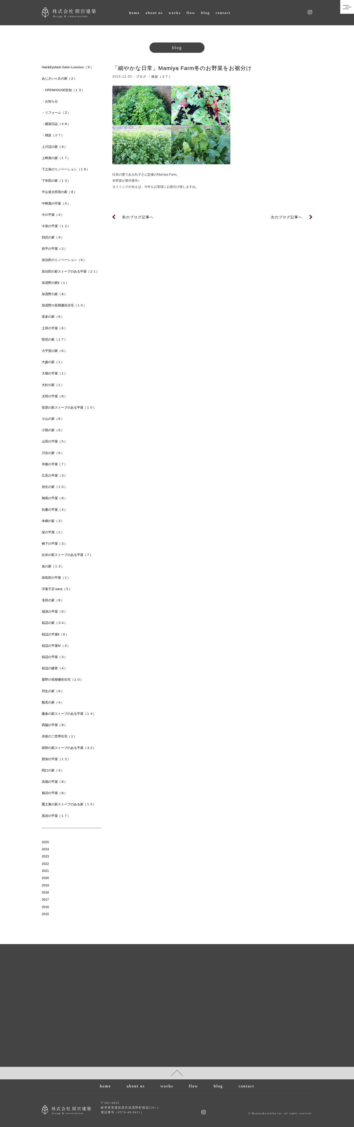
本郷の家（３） (53, 521)
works (175, 13)
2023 (45, 856)
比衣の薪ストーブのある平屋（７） (67, 555)
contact (223, 13)
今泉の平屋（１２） (56, 226)
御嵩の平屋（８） (54, 498)
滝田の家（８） (53, 600)
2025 (45, 842)
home (134, 13)
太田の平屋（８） (54, 396)
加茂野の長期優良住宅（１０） (64, 305)
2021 (45, 871)
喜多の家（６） (53, 316)
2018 (45, 892)
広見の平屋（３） (54, 475)
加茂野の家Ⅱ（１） (55, 283)
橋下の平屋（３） (54, 543)
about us (154, 13)
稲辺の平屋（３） (54, 657)
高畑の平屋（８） (54, 781)
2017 (45, 899)
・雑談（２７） (160, 76)
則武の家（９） (53, 237)
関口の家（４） (53, 770)
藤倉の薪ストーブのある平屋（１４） (69, 713)
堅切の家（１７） (54, 339)
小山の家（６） (53, 419)
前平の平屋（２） (54, 248)
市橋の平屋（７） (54, 464)
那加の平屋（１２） (56, 759)
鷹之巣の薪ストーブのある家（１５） (69, 804)
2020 (45, 878)
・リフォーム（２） (56, 112)
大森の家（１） (53, 362)
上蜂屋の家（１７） (56, 158)
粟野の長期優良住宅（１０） (62, 679)
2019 (45, 885)
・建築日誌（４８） (56, 124)
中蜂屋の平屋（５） (56, 203)
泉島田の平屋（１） (56, 577)
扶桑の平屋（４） (54, 509)
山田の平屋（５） (54, 441)
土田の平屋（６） (54, 328)
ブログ (141, 76)
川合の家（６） (53, 453)
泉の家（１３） (53, 566)
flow (191, 13)
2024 (45, 849)
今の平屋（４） (53, 215)
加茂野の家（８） (54, 294)
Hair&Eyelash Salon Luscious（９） (67, 67)
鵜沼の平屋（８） (54, 793)
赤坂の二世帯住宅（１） (59, 736)
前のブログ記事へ (138, 217)
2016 (45, 907)
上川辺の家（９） (54, 147)
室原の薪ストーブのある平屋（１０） (69, 407)
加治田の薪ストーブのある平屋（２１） (70, 271)
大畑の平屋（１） (54, 373)
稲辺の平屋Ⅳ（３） (56, 645)
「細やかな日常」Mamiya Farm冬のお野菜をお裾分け (182, 68)
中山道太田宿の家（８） (59, 192)
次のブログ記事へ (286, 217)
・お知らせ (50, 101)
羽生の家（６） (53, 691)
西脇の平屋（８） (54, 725)
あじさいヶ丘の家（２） (59, 78)
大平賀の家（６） (54, 351)
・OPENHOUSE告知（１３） (63, 90)
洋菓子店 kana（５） (57, 589)
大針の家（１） (53, 385)
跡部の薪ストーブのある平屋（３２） (69, 748)
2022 (45, 864)
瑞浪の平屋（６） (54, 611)
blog (205, 13)
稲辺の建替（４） (54, 668)
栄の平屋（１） (53, 532)
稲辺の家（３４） (54, 623)
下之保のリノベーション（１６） (66, 169)
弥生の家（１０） (54, 487)
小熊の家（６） (53, 430)
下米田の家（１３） (56, 180)
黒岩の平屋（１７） (56, 816)
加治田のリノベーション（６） (64, 260)
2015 (45, 914)
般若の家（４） (53, 702)
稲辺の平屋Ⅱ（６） (55, 634)
